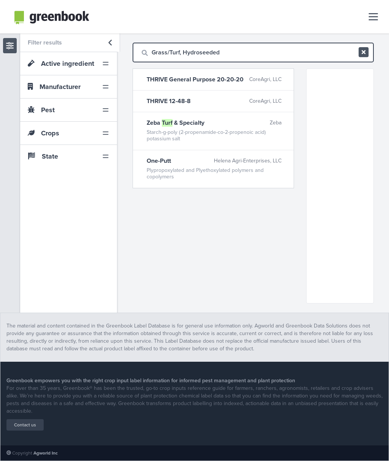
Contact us (25, 425)
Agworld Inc (45, 453)
